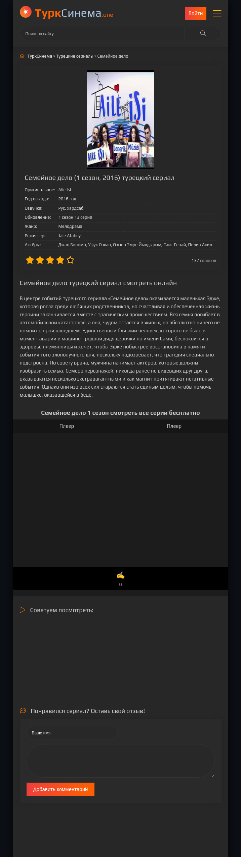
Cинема (74, 12)
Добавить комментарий (60, 789)
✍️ (120, 579)
